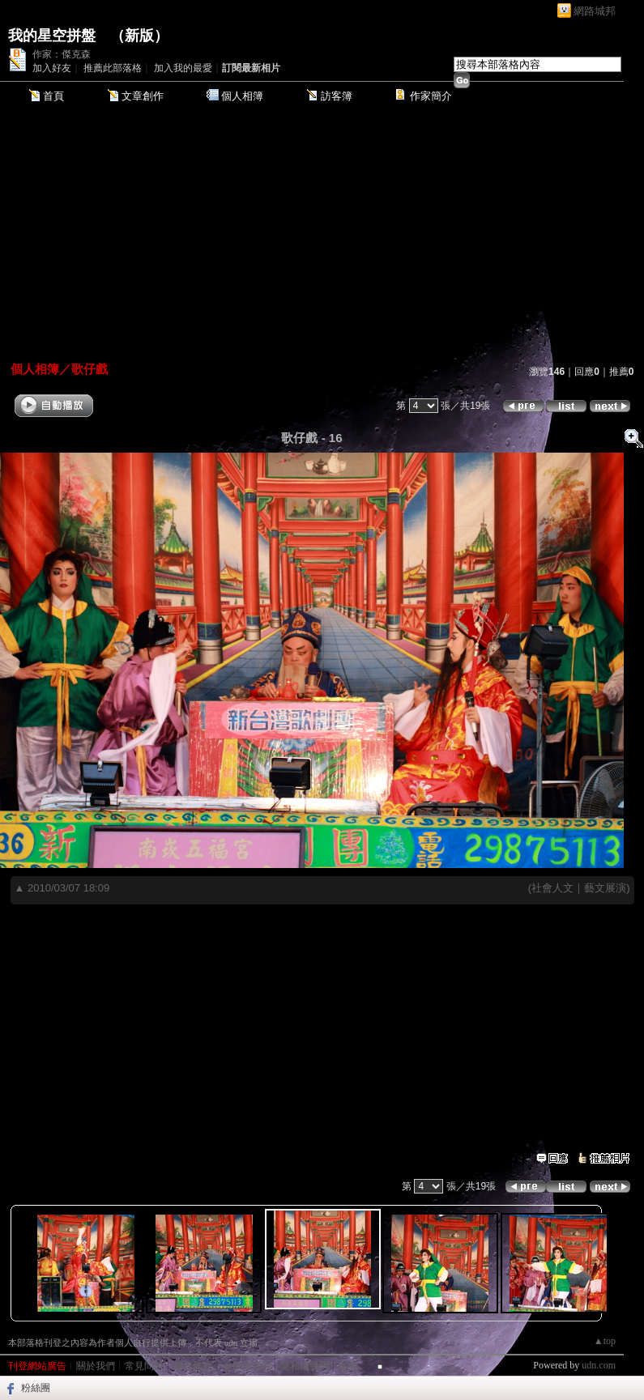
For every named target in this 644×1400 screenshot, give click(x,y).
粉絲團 (35, 1388)
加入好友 (51, 68)
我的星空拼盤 (52, 36)
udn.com (599, 1365)
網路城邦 (595, 11)
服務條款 (192, 1366)
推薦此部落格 (112, 68)
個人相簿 (242, 96)
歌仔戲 (89, 369)
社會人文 (552, 888)
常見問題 (144, 1366)
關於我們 (95, 1366)
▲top (605, 1341)
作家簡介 (431, 96)
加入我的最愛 (183, 68)
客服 (348, 1366)
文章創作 (143, 96)
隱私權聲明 (304, 1366)
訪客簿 (336, 96)
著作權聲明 (246, 1366)
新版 (139, 36)
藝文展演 (605, 888)
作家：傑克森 (61, 54)
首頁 (53, 96)
